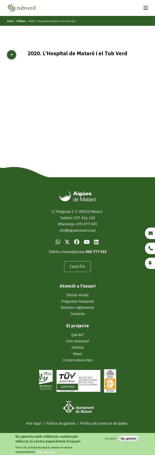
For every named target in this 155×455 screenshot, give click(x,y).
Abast (77, 354)
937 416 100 (84, 218)
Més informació (46, 451)
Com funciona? (77, 341)
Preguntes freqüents (77, 301)
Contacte (77, 314)
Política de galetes (60, 423)
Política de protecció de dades (104, 423)
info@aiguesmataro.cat (77, 230)
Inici (10, 21)
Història (78, 347)
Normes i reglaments (77, 307)
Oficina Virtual (77, 295)
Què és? (77, 335)
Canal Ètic (77, 266)
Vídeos (21, 21)
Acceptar (110, 438)
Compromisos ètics (78, 360)
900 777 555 (96, 252)
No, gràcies (128, 438)
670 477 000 (86, 224)
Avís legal (33, 423)
